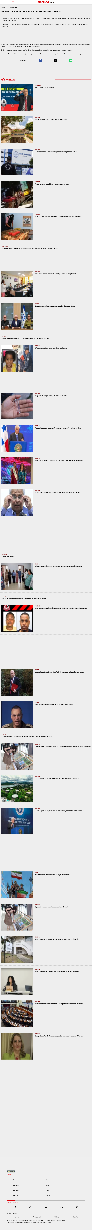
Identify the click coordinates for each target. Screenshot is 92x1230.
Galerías (75, 1217)
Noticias (16, 1217)
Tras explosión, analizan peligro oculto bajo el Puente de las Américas (57, 779)
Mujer (48, 1185)
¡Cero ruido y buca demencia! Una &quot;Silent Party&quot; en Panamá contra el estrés (30, 249)
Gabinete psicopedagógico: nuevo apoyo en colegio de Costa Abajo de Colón (59, 566)
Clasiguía (16, 1195)
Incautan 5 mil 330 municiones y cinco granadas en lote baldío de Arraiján (58, 216)
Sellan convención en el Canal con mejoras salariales (51, 120)
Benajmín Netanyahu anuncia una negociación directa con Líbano (55, 306)
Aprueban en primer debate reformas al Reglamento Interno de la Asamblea (59, 1004)
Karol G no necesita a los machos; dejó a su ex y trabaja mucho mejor (24, 598)
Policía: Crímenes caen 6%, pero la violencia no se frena (52, 184)
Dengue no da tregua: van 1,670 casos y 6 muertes (51, 396)
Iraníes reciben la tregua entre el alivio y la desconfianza (52, 875)
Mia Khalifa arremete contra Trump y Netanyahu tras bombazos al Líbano (25, 338)
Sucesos (37, 182)
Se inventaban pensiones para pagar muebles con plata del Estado (56, 152)
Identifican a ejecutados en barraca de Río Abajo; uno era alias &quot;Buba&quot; (61, 608)
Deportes (38, 85)
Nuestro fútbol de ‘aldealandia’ (45, 87)
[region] (46, 34)
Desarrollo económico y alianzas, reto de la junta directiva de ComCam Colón (59, 460)
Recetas (16, 1190)
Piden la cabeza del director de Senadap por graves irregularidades (56, 274)
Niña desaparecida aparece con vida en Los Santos (51, 348)
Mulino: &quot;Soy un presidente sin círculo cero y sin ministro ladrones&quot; (59, 811)
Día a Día (16, 1185)
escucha (4, 554)
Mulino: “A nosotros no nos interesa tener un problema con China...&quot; (57, 493)
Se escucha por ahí (8, 556)
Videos (57, 1217)
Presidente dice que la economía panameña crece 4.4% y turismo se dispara (58, 428)
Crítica (15, 1180)
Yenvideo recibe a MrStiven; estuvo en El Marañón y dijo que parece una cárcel (27, 737)
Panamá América (51, 1180)
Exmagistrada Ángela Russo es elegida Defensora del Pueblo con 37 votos (59, 1036)
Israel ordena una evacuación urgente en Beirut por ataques (54, 704)
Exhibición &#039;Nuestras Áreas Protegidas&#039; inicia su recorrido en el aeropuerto (63, 746)
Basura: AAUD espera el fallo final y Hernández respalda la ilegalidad (57, 971)
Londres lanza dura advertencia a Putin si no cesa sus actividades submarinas (59, 672)
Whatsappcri (37, 1217)
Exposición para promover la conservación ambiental (51, 907)
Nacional (37, 117)
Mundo (37, 304)
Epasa (48, 1195)
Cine (47, 1190)
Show (4, 336)
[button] (40, 60)
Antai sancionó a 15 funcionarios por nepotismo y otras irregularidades (57, 939)
